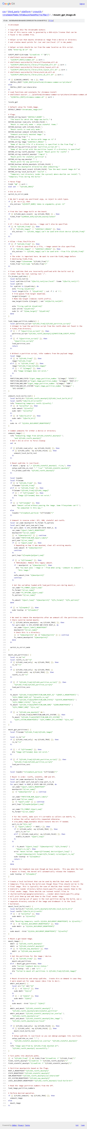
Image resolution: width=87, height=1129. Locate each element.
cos (4, 11)
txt (77, 1125)
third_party (13, 11)
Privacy (20, 1125)
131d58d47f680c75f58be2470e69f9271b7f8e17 (25, 14)
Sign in (82, 4)
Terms (27, 1125)
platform (26, 11)
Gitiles (14, 1125)
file (51, 21)
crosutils (37, 11)
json (83, 1125)
